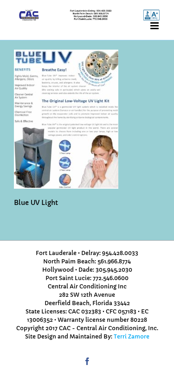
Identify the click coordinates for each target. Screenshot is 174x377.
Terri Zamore (131, 336)
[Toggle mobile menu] (155, 26)
